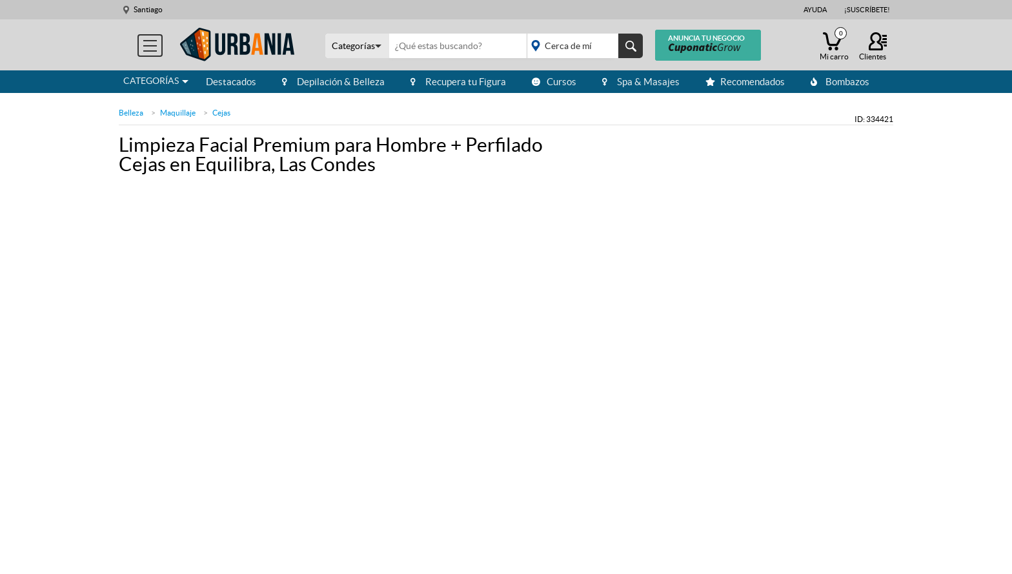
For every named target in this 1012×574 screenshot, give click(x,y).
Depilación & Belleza (333, 81)
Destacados (231, 81)
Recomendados (745, 81)
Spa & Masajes (641, 81)
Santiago (148, 9)
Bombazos (840, 81)
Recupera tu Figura (458, 81)
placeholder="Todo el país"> (582, 46)
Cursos (554, 81)
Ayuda (815, 10)
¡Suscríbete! (867, 10)
